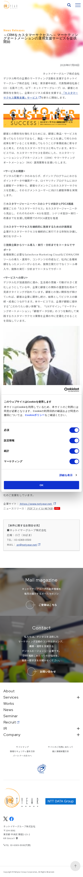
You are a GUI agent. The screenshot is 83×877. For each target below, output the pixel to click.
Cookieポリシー (35, 415)
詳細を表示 (66, 475)
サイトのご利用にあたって (60, 746)
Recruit (9, 722)
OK (42, 485)
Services (41, 697)
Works (8, 703)
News (8, 710)
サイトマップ (22, 746)
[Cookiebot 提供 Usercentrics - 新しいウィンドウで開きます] (64, 390)
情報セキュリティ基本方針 (22, 751)
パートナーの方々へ (22, 755)
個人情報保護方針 (60, 751)
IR (41, 728)
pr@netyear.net (26, 544)
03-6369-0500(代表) (20, 845)
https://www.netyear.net (36, 503)
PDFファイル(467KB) (40, 508)
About (9, 691)
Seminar (10, 716)
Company (41, 735)
